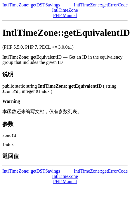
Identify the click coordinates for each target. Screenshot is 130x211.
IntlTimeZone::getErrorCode (101, 4)
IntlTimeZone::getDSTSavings (31, 4)
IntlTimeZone (65, 10)
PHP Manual (65, 15)
